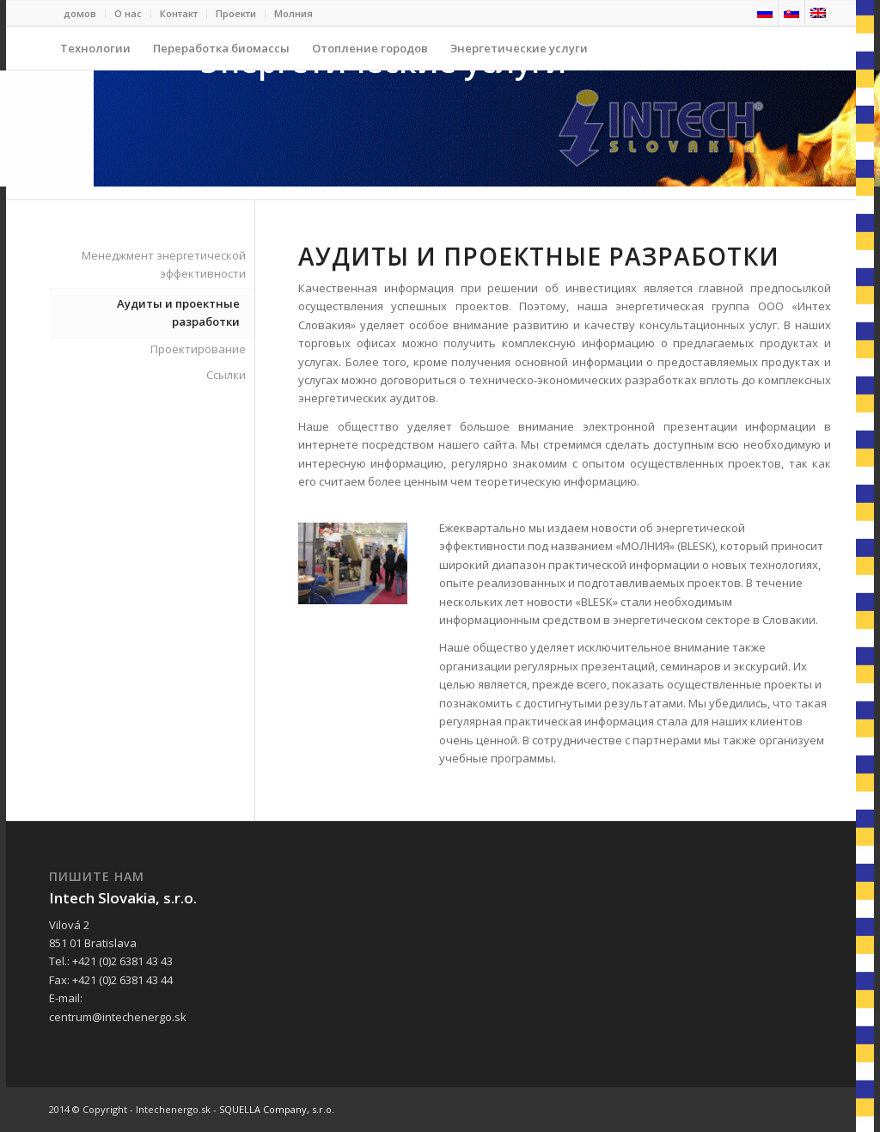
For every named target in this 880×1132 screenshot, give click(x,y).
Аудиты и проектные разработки (178, 312)
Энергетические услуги (513, 55)
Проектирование (198, 349)
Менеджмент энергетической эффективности (164, 264)
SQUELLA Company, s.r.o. (276, 1109)
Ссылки (226, 374)
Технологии (95, 55)
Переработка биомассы (221, 55)
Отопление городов (370, 55)
